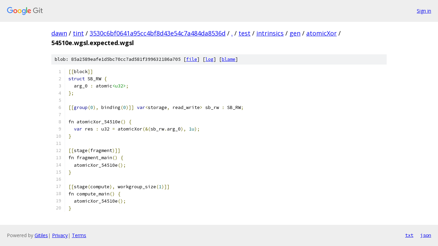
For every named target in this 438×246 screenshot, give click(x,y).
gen (294, 33)
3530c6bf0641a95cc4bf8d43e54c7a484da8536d (158, 33)
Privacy (60, 235)
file (191, 59)
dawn (59, 33)
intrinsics (270, 33)
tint (78, 33)
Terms (79, 235)
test (244, 33)
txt (409, 235)
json (425, 235)
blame (228, 59)
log (209, 59)
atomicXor (321, 33)
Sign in (424, 11)
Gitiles (41, 235)
